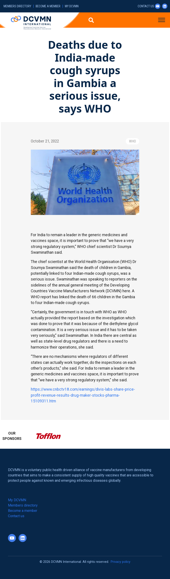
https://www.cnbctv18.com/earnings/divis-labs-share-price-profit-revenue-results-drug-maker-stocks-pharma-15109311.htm (83, 395)
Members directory (17, 6)
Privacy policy (120, 562)
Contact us (146, 6)
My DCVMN (72, 6)
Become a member (48, 6)
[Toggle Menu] (161, 20)
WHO (132, 141)
